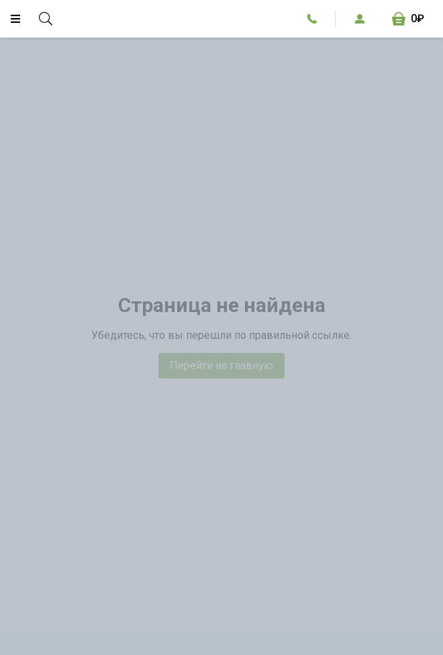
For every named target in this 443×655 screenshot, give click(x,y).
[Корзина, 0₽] (408, 19)
